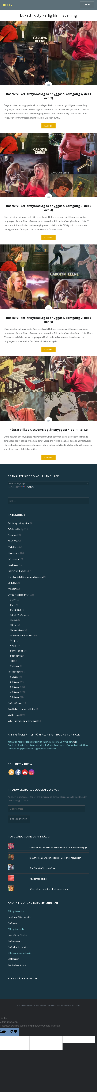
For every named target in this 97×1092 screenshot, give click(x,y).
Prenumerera (18, 819)
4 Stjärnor (15, 692)
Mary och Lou (16, 630)
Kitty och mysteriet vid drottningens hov (49, 889)
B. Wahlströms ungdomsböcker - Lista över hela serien (55, 858)
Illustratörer (14, 553)
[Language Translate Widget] (48, 483)
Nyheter (12, 589)
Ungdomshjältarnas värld (19, 917)
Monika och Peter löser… (22, 635)
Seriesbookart (15, 941)
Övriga (13, 640)
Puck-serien (16, 655)
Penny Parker (16, 650)
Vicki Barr (14, 666)
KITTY (7, 5)
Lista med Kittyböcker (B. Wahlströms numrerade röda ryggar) (59, 847)
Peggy (13, 645)
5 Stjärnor (15, 697)
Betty (12, 600)
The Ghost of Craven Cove (42, 868)
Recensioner (14, 671)
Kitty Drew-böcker (17, 571)
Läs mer (48, 126)
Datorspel (13, 535)
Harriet (13, 620)
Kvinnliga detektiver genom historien (25, 577)
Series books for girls (18, 947)
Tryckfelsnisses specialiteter (21, 709)
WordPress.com (72, 1005)
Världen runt (14, 715)
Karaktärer (13, 565)
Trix (12, 661)
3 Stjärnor (15, 687)
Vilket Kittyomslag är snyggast (22, 721)
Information (13, 559)
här (74, 742)
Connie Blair (16, 610)
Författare (13, 547)
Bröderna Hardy (15, 529)
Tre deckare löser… (17, 965)
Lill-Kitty (12, 583)
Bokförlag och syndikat (19, 523)
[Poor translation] (13, 1032)
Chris (12, 605)
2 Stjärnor (15, 682)
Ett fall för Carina (18, 615)
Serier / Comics (15, 703)
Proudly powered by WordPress (31, 1005)
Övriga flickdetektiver (18, 595)
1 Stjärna (14, 677)
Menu (88, 5)
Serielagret (13, 923)
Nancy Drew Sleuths (17, 935)
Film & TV (12, 541)
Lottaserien (13, 959)
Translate (27, 487)
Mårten (13, 625)
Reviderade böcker (38, 879)
